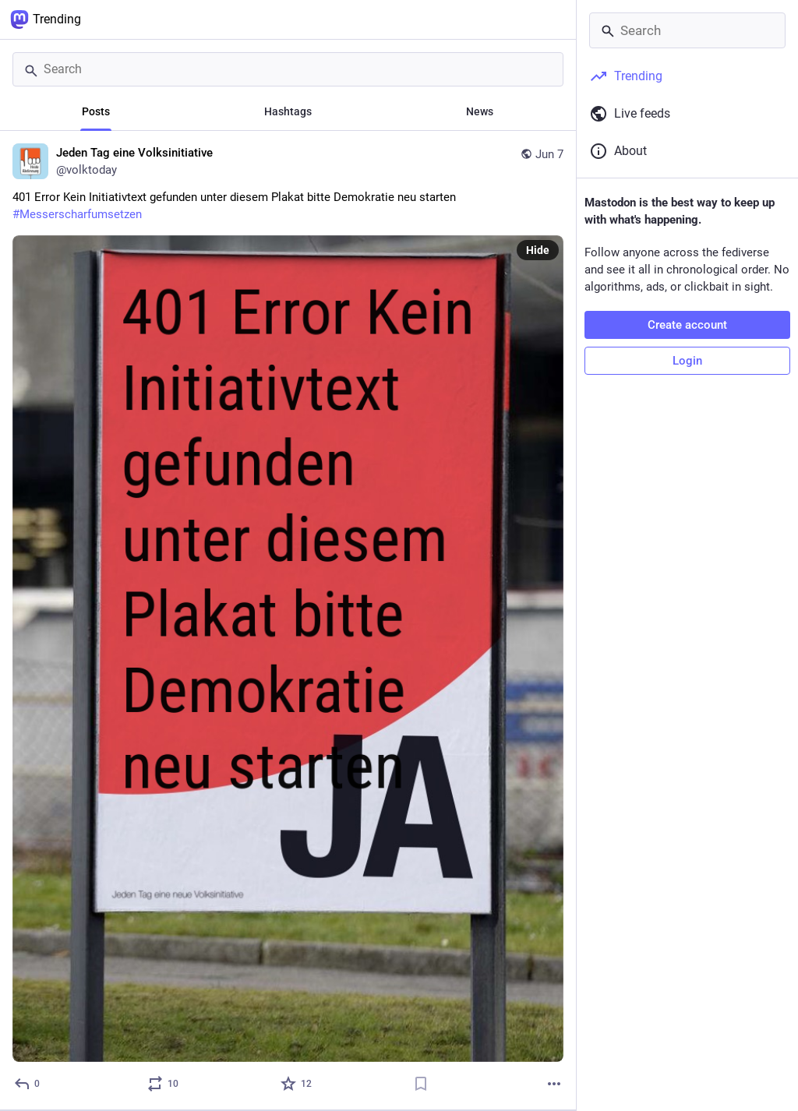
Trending (45, 19)
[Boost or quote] (164, 1083)
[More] (554, 1083)
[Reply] (27, 1083)
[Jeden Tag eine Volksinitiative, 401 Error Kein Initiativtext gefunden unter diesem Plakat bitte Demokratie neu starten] (288, 620)
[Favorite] (297, 1083)
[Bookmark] (420, 1083)
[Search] (287, 69)
